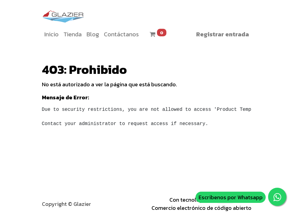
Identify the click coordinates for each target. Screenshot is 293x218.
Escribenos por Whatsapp (231, 197)
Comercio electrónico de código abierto (201, 208)
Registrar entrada (222, 34)
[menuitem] (51, 34)
